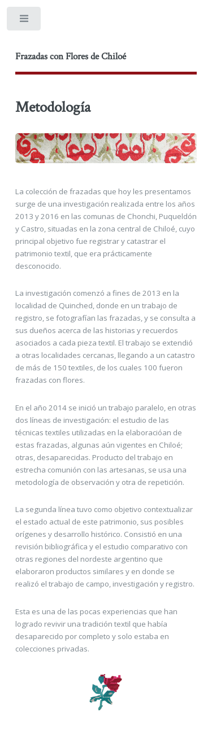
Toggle (24, 21)
